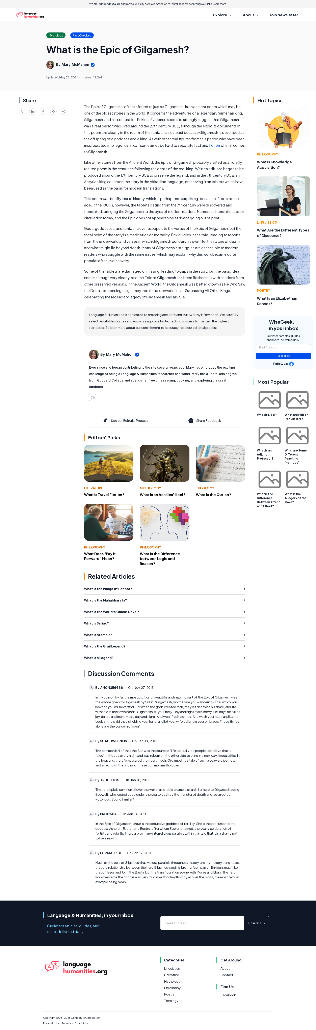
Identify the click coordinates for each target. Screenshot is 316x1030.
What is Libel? (267, 414)
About (225, 968)
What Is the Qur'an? (213, 494)
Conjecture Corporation (85, 1017)
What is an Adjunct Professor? (265, 454)
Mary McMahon (75, 64)
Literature (93, 488)
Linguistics (267, 222)
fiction (214, 145)
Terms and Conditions (75, 1023)
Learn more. (220, 3)
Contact (226, 975)
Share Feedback (204, 420)
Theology (205, 488)
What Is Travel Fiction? (104, 494)
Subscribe (284, 355)
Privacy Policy (51, 1023)
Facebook (228, 995)
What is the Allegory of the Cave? (296, 498)
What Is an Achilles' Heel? (162, 494)
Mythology (150, 488)
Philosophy (94, 547)
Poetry (263, 290)
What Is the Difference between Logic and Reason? (160, 558)
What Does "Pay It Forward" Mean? (100, 556)
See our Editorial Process (125, 420)
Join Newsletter (284, 15)
